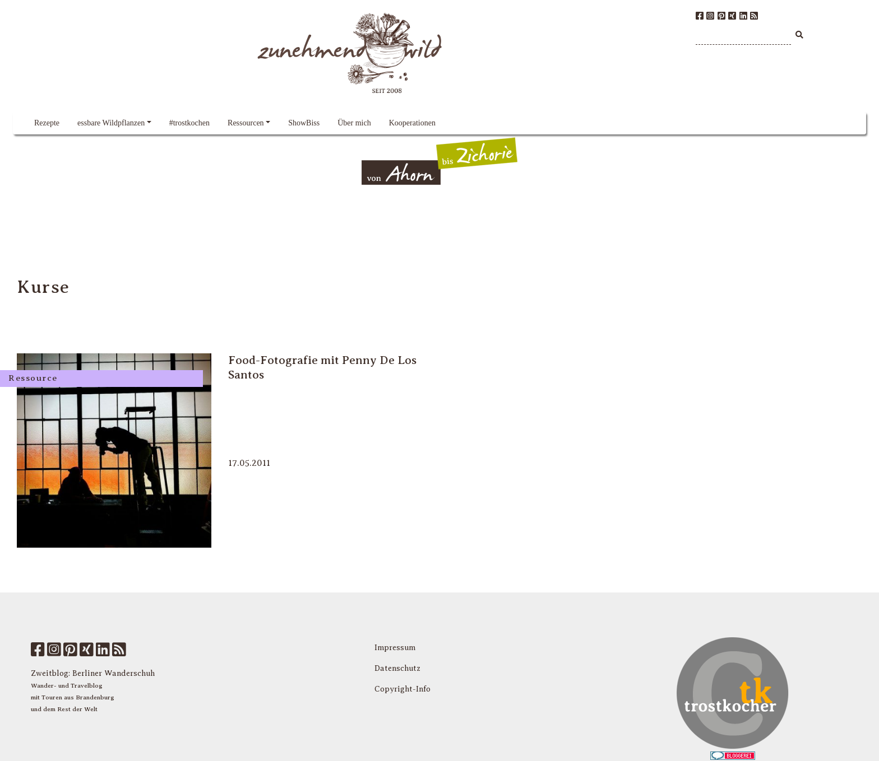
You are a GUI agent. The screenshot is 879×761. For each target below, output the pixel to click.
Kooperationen (412, 123)
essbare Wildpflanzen (111, 123)
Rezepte (46, 123)
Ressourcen (246, 123)
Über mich (354, 123)
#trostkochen (189, 123)
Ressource (33, 377)
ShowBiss (304, 123)
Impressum (394, 647)
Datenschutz (397, 668)
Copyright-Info (402, 689)
